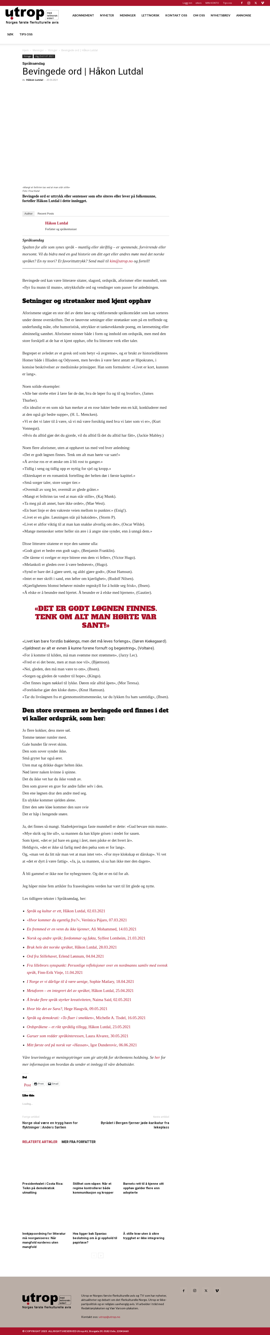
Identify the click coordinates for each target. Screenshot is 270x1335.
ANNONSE (243, 15)
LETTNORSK (150, 15)
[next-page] (100, 1255)
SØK (10, 34)
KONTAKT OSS (176, 15)
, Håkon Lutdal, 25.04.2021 (80, 990)
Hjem (25, 50)
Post (27, 1084)
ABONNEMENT (83, 15)
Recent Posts (46, 213)
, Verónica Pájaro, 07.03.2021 (77, 920)
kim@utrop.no (122, 261)
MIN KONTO (212, 2)
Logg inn (187, 2)
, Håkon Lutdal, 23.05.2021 (79, 1027)
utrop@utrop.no (109, 1317)
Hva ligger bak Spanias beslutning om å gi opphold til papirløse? (95, 1238)
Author (28, 213)
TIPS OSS (25, 34)
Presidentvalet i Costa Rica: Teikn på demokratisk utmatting (42, 1188)
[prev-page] (94, 1255)
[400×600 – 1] (213, 297)
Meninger (38, 50)
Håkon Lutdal (34, 79)
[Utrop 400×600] (213, 186)
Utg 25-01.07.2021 (44, 56)
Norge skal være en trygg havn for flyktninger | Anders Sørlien (50, 1125)
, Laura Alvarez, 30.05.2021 (77, 1036)
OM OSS (199, 15)
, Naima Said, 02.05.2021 (79, 999)
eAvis (198, 2)
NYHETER (107, 15)
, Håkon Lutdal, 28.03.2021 (72, 947)
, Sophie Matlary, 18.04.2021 (80, 981)
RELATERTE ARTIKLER (39, 1142)
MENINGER (128, 15)
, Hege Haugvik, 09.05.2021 (67, 1008)
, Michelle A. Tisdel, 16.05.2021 (86, 1018)
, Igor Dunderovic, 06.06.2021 (82, 1045)
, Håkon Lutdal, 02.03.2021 (66, 911)
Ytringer (52, 50)
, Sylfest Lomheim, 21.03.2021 (86, 938)
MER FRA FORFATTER (79, 1142)
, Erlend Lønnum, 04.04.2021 (65, 956)
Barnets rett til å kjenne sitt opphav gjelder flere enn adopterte (143, 1188)
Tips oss (227, 2)
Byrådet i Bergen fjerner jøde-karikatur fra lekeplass (135, 1125)
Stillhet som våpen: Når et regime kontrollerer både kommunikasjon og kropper (93, 1188)
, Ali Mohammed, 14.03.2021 (82, 929)
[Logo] (32, 15)
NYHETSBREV (220, 15)
